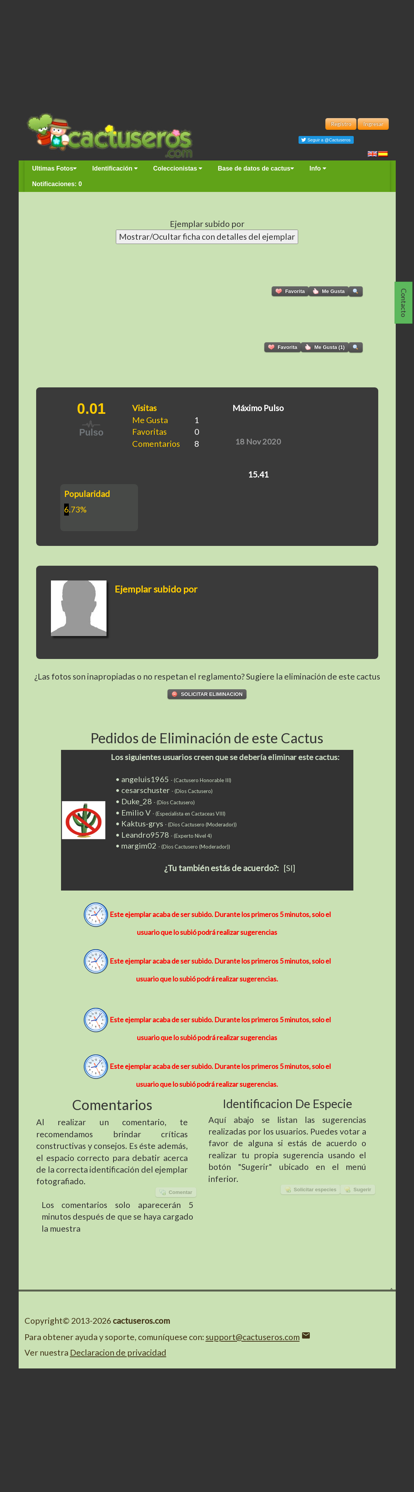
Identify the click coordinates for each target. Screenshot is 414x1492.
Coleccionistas (177, 168)
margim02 (139, 845)
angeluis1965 (145, 779)
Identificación (115, 168)
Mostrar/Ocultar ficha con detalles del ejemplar (207, 237)
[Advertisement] (207, 54)
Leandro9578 (145, 834)
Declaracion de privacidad (118, 1352)
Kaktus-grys (142, 823)
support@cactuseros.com (253, 1337)
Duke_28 (136, 801)
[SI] (289, 868)
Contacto (404, 302)
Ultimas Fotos (54, 168)
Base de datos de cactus (256, 168)
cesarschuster (145, 790)
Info (317, 168)
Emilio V (136, 812)
